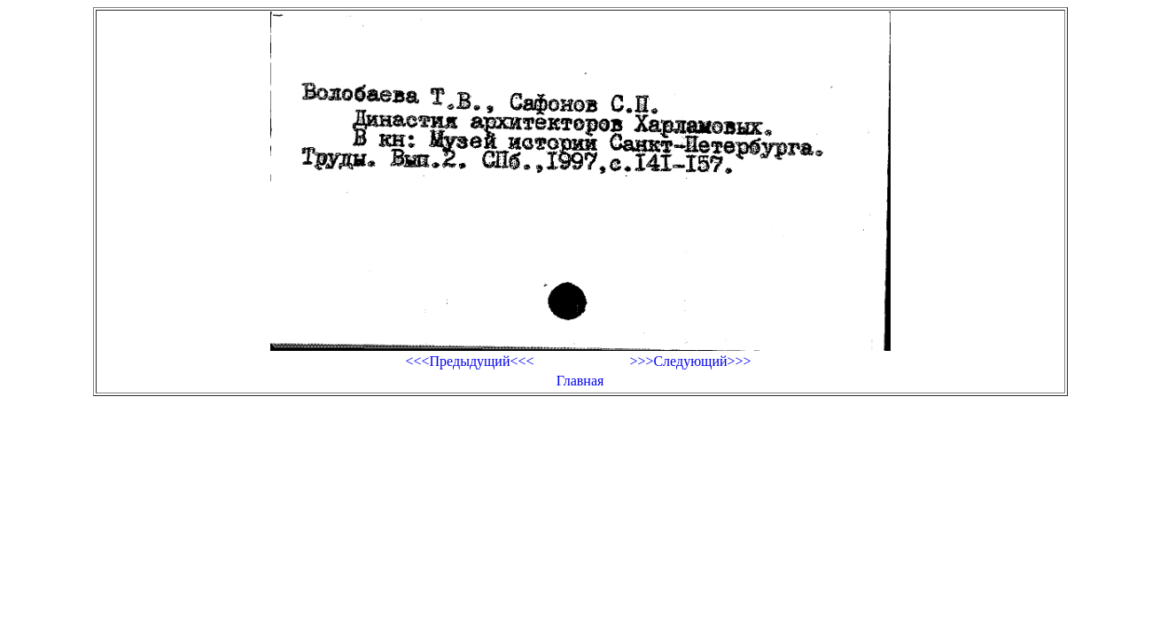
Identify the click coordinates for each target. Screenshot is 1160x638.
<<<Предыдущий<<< (469, 361)
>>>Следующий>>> (690, 361)
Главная (580, 380)
